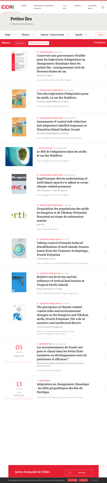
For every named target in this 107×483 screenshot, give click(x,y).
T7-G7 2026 (65, 7)
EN (104, 2)
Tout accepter (72, 480)
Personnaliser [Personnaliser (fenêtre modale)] (94, 480)
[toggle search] (102, 7)
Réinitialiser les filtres (39, 43)
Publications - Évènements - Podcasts (44, 7)
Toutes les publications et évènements (11, 12)
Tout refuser (83, 480)
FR (101, 2)
